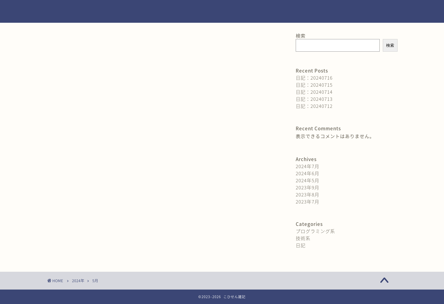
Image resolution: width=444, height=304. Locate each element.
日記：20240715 (314, 84)
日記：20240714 (314, 91)
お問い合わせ (324, 9)
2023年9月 (307, 187)
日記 (301, 245)
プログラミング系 (315, 231)
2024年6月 (307, 173)
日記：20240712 (314, 105)
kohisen (61, 11)
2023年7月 (307, 201)
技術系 (303, 238)
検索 (301, 35)
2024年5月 (307, 180)
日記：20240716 (314, 77)
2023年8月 (307, 194)
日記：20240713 (314, 98)
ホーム (289, 9)
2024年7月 (307, 166)
